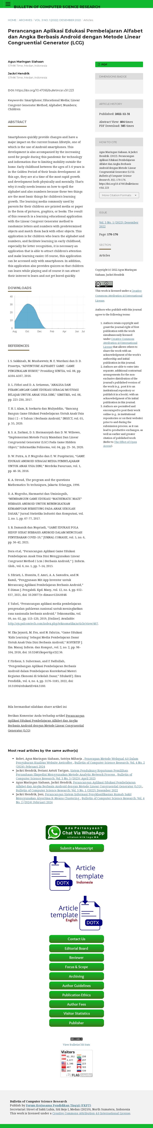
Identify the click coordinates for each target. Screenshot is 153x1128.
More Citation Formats (116, 195)
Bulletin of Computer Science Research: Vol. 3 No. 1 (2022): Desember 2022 (67, 790)
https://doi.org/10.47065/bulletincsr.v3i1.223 (44, 90)
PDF (104, 64)
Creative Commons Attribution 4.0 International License (118, 295)
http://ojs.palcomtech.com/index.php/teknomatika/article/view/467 (53, 623)
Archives (25, 20)
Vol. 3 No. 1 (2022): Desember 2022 (58, 20)
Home (12, 20)
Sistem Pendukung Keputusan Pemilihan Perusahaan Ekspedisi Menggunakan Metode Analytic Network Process (72, 772)
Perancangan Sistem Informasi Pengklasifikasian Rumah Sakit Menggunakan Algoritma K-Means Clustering (73, 796)
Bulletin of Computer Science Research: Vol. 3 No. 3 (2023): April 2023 (74, 776)
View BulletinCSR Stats (76, 1044)
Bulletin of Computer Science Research (57, 7)
